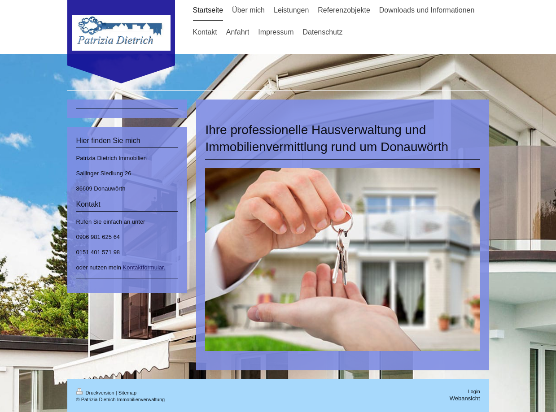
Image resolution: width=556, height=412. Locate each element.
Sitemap (127, 392)
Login (474, 391)
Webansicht (465, 398)
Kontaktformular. (144, 267)
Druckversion (96, 392)
